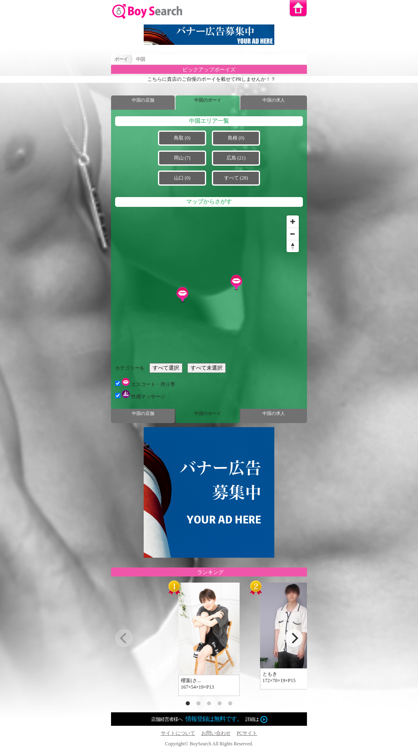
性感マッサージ (140, 396)
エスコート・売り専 (145, 384)
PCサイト (247, 733)
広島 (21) (236, 158)
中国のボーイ (207, 100)
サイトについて (178, 733)
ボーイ (121, 59)
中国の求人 (273, 100)
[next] (294, 638)
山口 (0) (182, 178)
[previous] (124, 638)
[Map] (209, 284)
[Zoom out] (293, 234)
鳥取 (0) (182, 138)
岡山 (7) (182, 158)
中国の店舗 (143, 100)
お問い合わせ (216, 733)
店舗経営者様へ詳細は (209, 719)
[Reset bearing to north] (293, 246)
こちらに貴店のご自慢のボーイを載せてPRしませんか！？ (211, 79)
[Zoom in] (293, 221)
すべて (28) (236, 178)
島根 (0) (236, 138)
